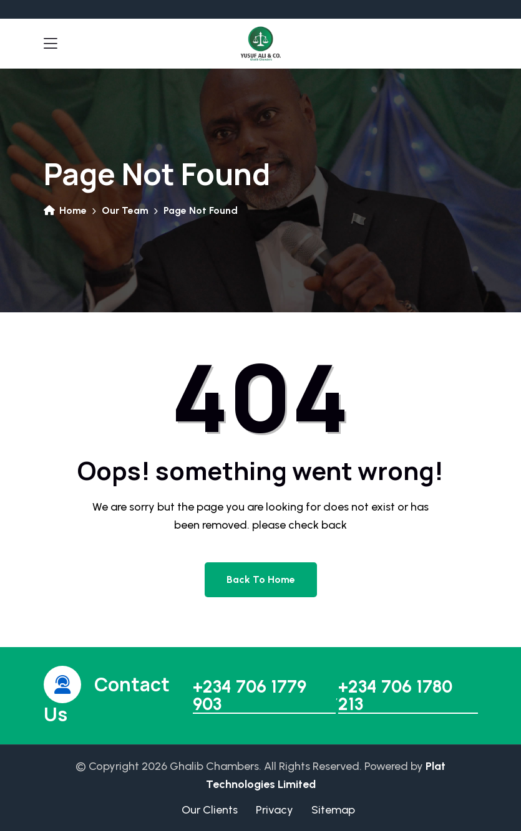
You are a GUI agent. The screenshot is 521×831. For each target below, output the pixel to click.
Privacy (274, 810)
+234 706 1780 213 (395, 696)
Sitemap (333, 810)
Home (65, 210)
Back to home (260, 579)
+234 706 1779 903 (249, 696)
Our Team (125, 210)
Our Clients (210, 810)
